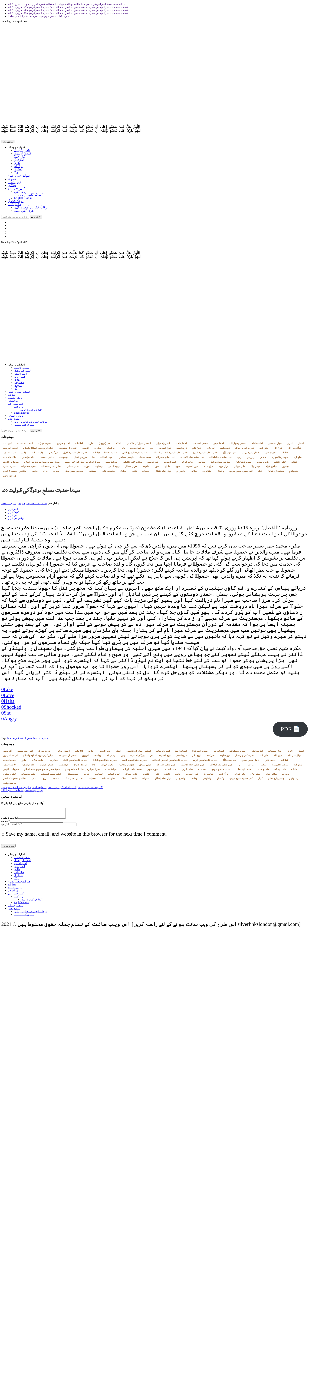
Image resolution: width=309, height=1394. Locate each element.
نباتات (134, 472)
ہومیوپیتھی (9, 477)
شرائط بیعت (111, 463)
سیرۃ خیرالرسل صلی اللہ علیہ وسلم (82, 463)
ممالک (123, 472)
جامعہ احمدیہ (9, 454)
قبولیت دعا (208, 467)
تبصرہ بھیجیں (23, 504)
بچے (151, 449)
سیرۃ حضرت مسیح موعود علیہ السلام (42, 463)
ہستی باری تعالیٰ (276, 472)
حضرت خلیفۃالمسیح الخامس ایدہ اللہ (170, 454)
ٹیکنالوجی (206, 472)
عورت (86, 467)
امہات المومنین (10, 449)
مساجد (56, 472)
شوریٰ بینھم (152, 463)
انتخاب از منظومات (67, 449)
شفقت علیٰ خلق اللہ (132, 463)
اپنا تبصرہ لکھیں (9, 821)
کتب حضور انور (17, 189)
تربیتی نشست (14, 183)
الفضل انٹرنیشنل (22, 154)
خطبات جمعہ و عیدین (19, 176)
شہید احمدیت (170, 463)
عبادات (294, 463)
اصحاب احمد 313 (200, 444)
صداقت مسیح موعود (220, 463)
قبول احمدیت (192, 467)
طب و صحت (263, 463)
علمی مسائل (73, 467)
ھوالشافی (18, 167)
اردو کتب (19, 192)
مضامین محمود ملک (74, 472)
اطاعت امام (257, 444)
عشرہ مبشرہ (9, 467)
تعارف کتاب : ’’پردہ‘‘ (31, 195)
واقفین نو (180, 472)
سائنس (263, 458)
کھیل (260, 472)
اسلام (118, 444)
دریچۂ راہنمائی (15, 202)
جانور (23, 454)
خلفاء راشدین (28, 458)
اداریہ (90, 444)
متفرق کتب (14, 205)
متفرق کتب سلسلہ (24, 211)
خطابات (12, 180)
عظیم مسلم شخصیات (51, 467)
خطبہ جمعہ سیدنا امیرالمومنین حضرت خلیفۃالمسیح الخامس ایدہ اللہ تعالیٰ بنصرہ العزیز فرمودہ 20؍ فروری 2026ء (68, 10)
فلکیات (146, 467)
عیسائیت (99, 467)
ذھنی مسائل (145, 458)
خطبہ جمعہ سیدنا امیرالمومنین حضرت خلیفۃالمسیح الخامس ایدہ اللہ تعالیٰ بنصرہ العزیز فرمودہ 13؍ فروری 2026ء (68, 13)
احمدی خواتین (63, 444)
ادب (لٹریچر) (104, 444)
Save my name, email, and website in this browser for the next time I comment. (86, 837)
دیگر (16, 173)
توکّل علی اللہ (294, 449)
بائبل (123, 449)
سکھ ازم (298, 458)
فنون (156, 467)
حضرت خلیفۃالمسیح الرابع (205, 454)
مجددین (285, 467)
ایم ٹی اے (111, 449)
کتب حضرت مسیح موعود (241, 472)
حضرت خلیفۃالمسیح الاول (75, 454)
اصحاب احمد (181, 444)
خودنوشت (63, 458)
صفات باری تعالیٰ (244, 463)
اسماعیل (18, 170)
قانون (177, 467)
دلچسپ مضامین (126, 458)
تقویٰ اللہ (278, 449)
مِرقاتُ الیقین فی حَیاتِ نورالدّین (30, 208)
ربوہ (239, 458)
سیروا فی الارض (11, 463)
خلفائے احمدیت (47, 458)
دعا (93, 458)
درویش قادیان (80, 458)
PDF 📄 (290, 730)
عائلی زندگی (280, 463)
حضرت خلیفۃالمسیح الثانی (134, 454)
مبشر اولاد (255, 467)
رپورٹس (250, 458)
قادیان (167, 467)
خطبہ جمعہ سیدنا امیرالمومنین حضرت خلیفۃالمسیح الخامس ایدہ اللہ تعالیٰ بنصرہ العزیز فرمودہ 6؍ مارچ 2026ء (66, 4)
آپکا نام (5, 824)
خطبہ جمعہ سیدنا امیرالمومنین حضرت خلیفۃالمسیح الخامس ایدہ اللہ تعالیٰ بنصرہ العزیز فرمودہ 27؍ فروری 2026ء (68, 7)
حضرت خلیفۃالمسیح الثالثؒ (105, 454)
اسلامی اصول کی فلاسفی (138, 444)
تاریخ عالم (196, 449)
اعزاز (290, 444)
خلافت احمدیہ (9, 458)
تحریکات (210, 449)
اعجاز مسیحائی (275, 444)
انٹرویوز (85, 449)
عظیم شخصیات (28, 467)
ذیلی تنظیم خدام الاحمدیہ (192, 458)
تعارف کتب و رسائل (244, 449)
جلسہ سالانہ (37, 454)
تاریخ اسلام (181, 449)
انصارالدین (19, 161)
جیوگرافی (53, 454)
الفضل (301, 444)
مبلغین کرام (271, 467)
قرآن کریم (223, 467)
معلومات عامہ (108, 472)
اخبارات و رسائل (17, 148)
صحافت (202, 463)
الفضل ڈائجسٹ (22, 151)
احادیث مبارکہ (44, 444)
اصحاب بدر (219, 444)
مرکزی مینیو (8, 142)
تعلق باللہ (263, 449)
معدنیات (92, 472)
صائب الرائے (187, 463)
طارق (17, 164)
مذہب (35, 472)
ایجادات (97, 449)
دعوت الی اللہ (106, 458)
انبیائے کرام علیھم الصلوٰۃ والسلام (38, 449)
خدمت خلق (270, 454)
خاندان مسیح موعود (250, 454)
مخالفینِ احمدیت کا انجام (14, 472)
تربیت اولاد (225, 449)
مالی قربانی (239, 467)
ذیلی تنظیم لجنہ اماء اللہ (220, 458)
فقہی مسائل (131, 467)
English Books (23, 199)
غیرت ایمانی (114, 467)
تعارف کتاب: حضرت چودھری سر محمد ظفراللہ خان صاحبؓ (38, 16)
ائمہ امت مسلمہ (25, 444)
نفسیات (145, 472)
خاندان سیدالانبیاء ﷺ (229, 454)
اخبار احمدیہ (20, 157)
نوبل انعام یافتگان (163, 472)
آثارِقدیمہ (7, 444)
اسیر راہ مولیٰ (163, 444)
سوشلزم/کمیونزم (280, 458)
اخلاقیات (79, 444)
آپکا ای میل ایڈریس (11, 827)
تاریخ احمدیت (165, 449)
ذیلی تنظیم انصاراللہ (165, 458)
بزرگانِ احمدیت (137, 449)
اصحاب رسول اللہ (237, 444)
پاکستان (220, 472)
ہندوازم (293, 472)
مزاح (45, 472)
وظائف (194, 472)
